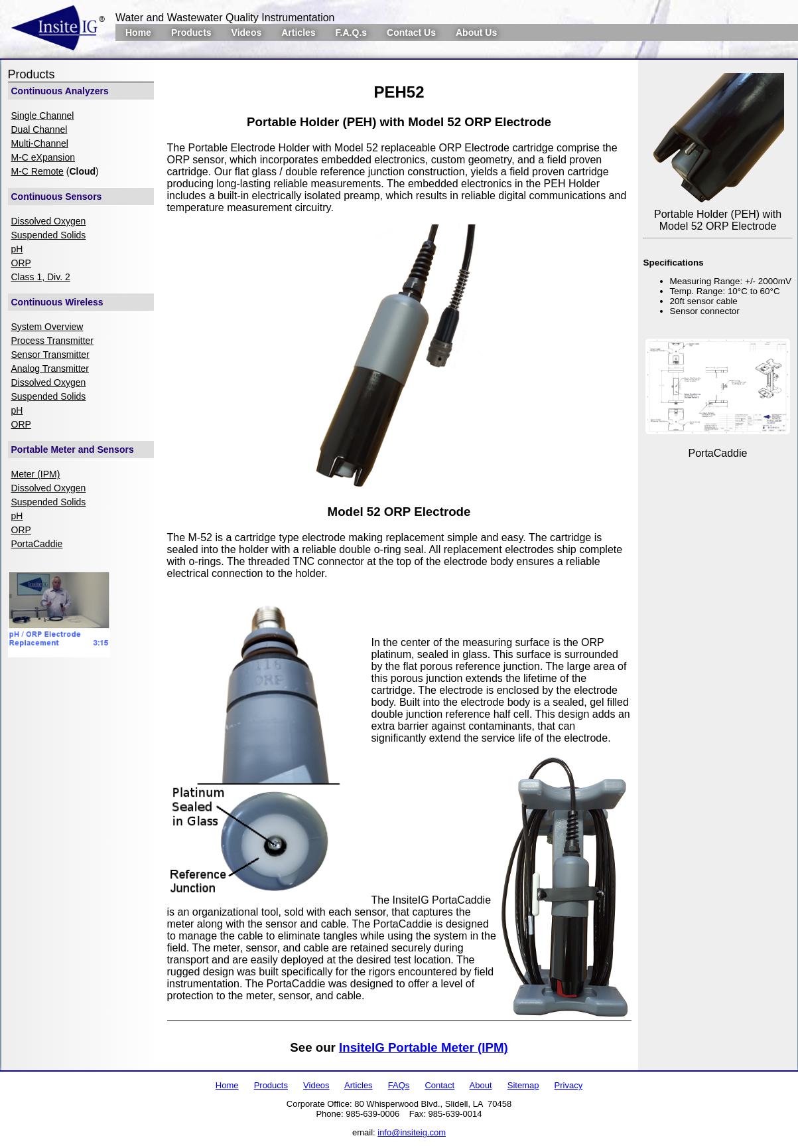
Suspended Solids (48, 235)
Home (138, 32)
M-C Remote (37, 171)
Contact (439, 1085)
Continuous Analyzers (60, 91)
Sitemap (523, 1085)
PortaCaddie (37, 543)
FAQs (399, 1085)
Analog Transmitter (50, 368)
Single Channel (42, 115)
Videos (247, 32)
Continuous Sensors (56, 196)
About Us (476, 32)
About (481, 1085)
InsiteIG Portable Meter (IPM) (423, 1047)
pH (17, 249)
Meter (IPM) (35, 474)
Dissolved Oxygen (48, 221)
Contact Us (411, 32)
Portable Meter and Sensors (72, 449)
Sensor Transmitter (50, 354)
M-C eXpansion (43, 157)
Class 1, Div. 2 (40, 277)
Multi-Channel (39, 143)
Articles (298, 32)
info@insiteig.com (411, 1132)
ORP (21, 263)
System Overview (47, 326)
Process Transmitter (52, 340)
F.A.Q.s (351, 32)
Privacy (569, 1085)
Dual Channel (39, 129)
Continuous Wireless (57, 302)
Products (191, 32)
